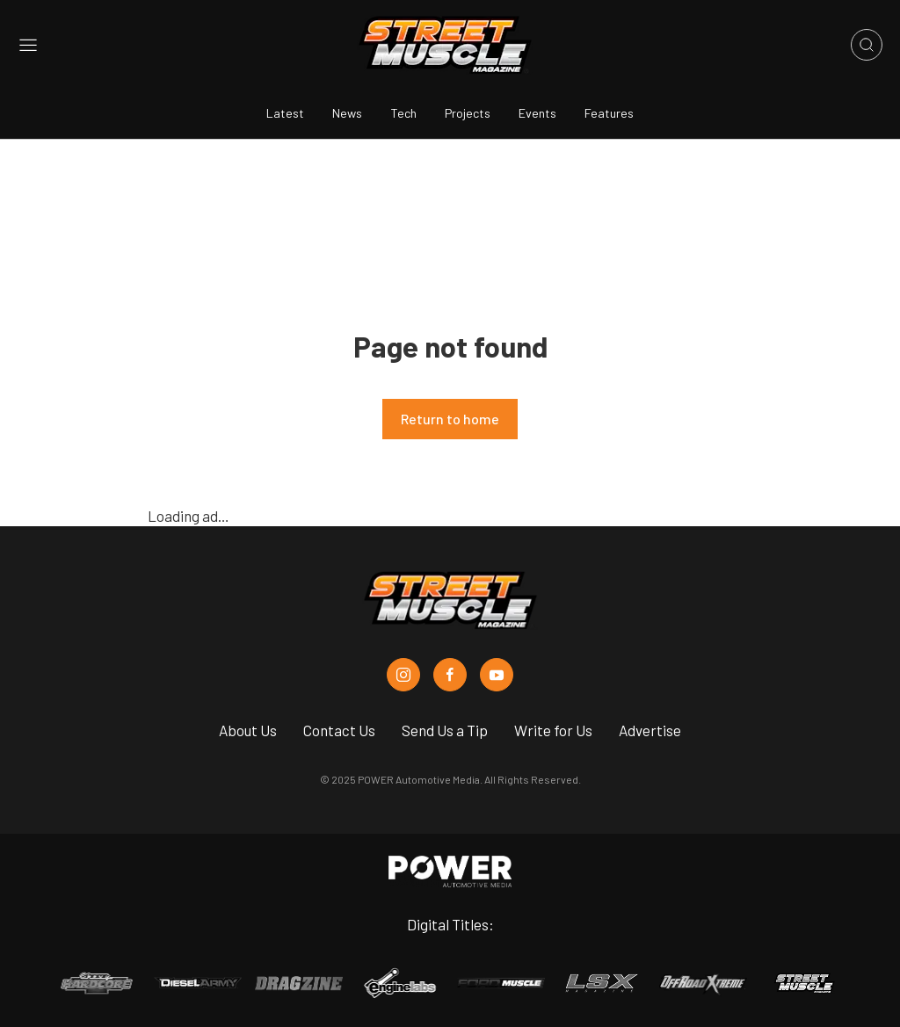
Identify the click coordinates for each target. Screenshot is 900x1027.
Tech (403, 112)
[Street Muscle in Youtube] (496, 674)
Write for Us (553, 730)
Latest (285, 112)
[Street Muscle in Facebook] (450, 674)
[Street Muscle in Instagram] (403, 674)
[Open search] (866, 45)
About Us (248, 730)
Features (609, 112)
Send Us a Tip (445, 730)
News (347, 112)
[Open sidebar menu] (28, 45)
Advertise (650, 730)
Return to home (450, 418)
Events (537, 112)
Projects (467, 112)
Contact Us (339, 730)
